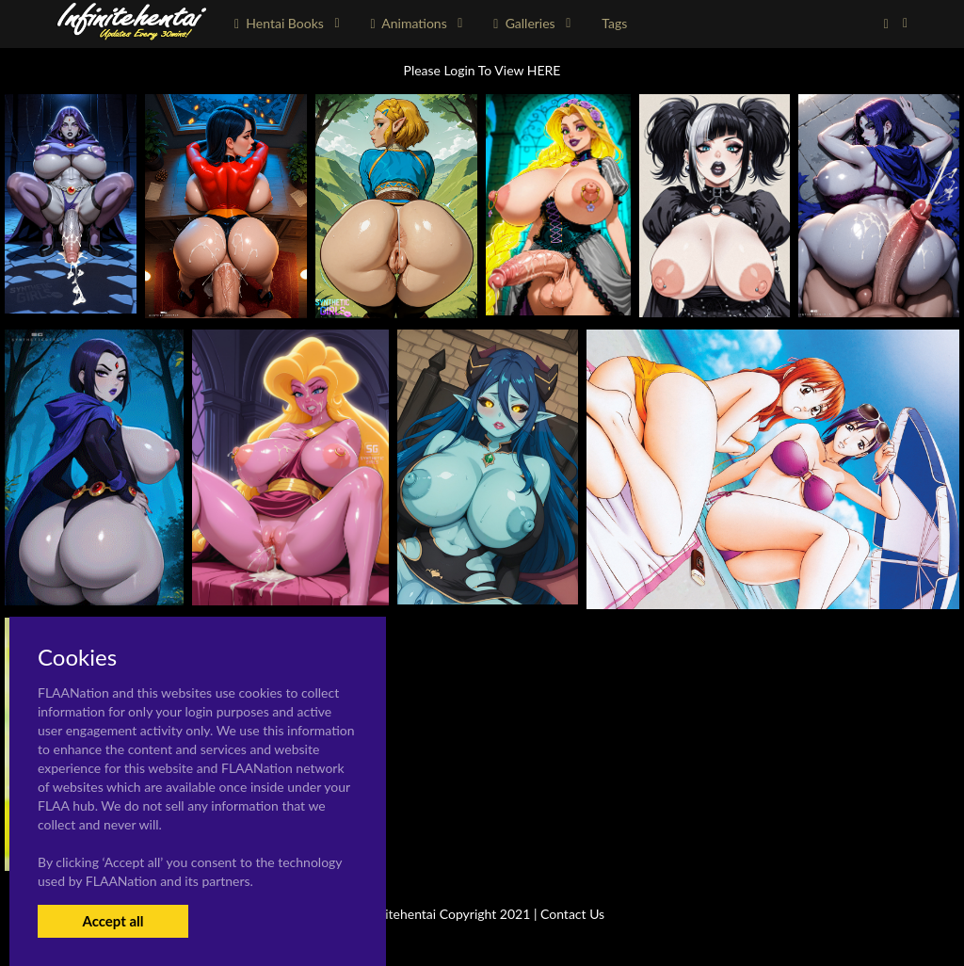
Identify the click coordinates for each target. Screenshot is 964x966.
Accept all (112, 920)
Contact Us (572, 914)
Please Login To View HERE (482, 70)
